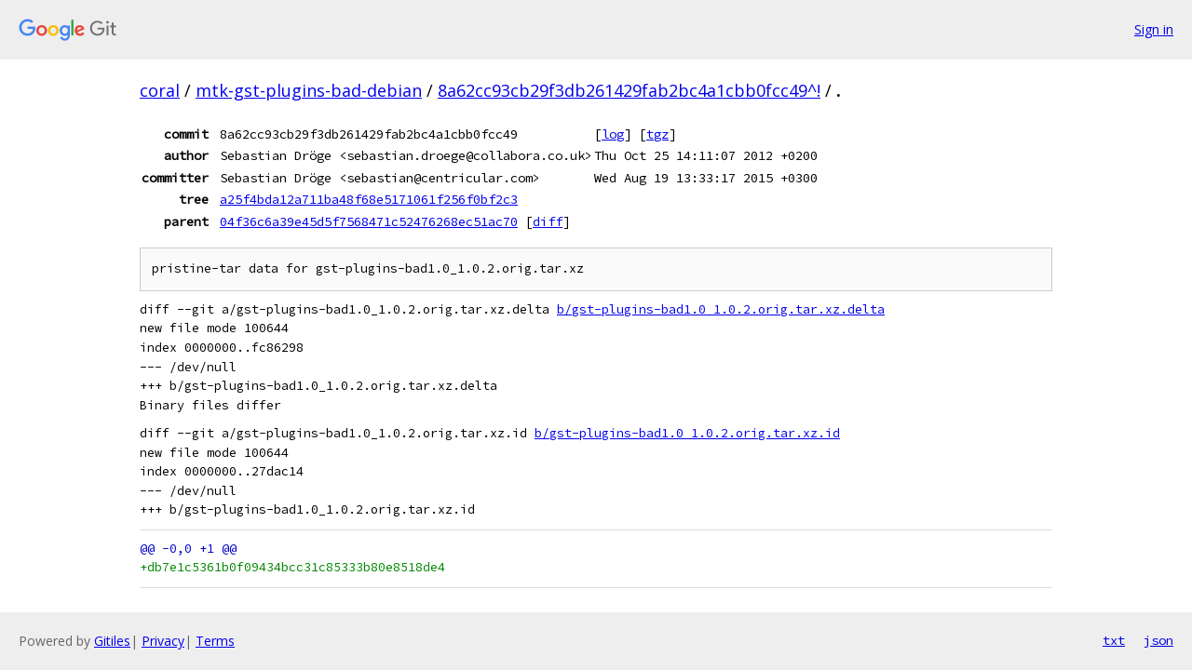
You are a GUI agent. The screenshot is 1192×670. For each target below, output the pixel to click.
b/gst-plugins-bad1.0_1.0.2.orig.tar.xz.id (687, 433)
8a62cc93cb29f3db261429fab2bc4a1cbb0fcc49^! (629, 90)
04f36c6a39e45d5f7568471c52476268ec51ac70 (369, 221)
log (613, 134)
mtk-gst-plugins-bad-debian (309, 90)
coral (160, 90)
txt (1114, 640)
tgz (657, 134)
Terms (215, 641)
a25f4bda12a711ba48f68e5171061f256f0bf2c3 (369, 199)
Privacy (163, 641)
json (1158, 640)
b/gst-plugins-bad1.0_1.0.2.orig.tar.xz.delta (721, 309)
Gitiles (112, 641)
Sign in (1153, 29)
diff (547, 221)
